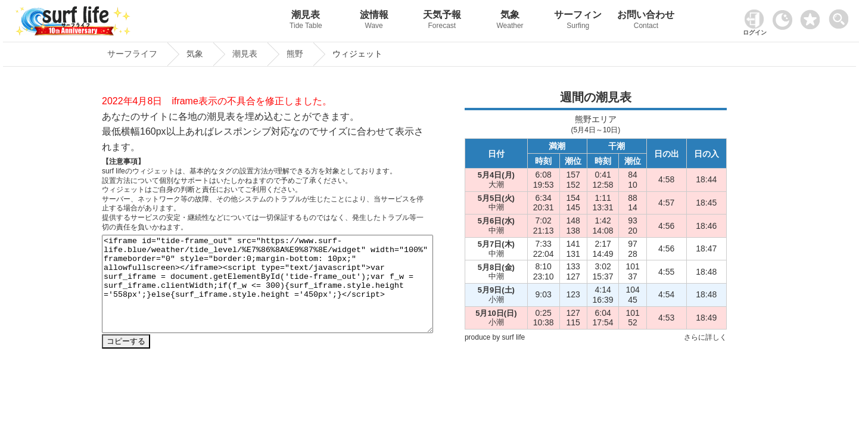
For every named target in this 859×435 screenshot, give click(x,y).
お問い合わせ (646, 21)
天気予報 (442, 21)
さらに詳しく (705, 337)
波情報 (374, 21)
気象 (510, 21)
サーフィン (578, 21)
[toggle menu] (841, 15)
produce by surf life (495, 337)
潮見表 (306, 21)
